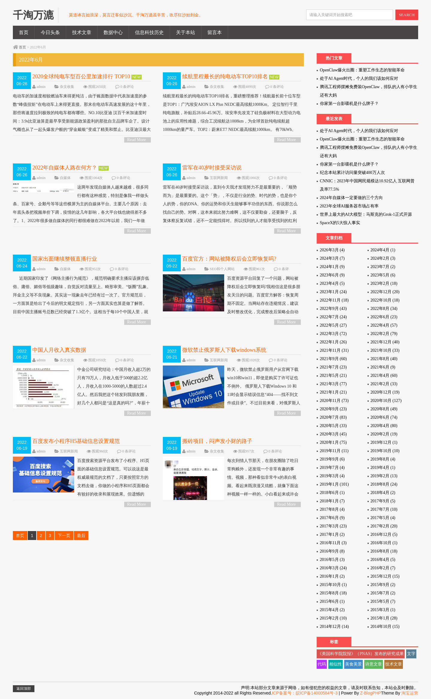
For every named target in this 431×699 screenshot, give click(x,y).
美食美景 (353, 664)
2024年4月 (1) (383, 250)
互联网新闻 (219, 178)
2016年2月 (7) (383, 568)
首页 (23, 32)
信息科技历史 (149, 32)
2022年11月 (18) (334, 300)
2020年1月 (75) (333, 442)
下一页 (64, 535)
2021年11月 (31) (334, 350)
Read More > (136, 140)
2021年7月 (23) (333, 367)
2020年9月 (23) (333, 409)
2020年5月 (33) (333, 425)
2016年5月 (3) (332, 559)
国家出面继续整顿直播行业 (64, 259)
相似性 (335, 664)
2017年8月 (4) (332, 509)
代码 (322, 664)
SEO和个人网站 (222, 269)
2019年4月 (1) (383, 467)
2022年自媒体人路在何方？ (64, 168)
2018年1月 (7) (332, 501)
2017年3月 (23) (333, 526)
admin (41, 87)
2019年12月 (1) (384, 442)
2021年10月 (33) (385, 350)
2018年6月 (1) (332, 492)
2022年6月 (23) (384, 317)
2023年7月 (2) (383, 266)
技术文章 (81, 32)
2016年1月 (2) (332, 576)
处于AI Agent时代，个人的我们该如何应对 (359, 78)
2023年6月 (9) (332, 275)
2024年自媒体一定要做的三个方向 (351, 197)
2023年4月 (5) (332, 283)
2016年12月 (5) (384, 534)
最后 (81, 535)
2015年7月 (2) (383, 593)
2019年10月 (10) (385, 451)
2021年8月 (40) (384, 359)
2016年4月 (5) (383, 559)
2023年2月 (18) (384, 283)
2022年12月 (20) (385, 292)
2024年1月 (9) (332, 266)
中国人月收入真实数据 (59, 350)
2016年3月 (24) (333, 568)
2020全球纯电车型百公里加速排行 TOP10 (81, 76)
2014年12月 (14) (334, 626)
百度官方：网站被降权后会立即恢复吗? (229, 259)
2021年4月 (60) (384, 375)
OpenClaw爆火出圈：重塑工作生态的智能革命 (362, 70)
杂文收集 (67, 87)
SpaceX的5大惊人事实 (340, 223)
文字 (411, 653)
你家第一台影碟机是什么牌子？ (349, 103)
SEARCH (407, 15)
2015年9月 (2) (383, 584)
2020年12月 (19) (385, 392)
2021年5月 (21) (333, 375)
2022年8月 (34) (384, 308)
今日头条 (50, 32)
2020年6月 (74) (384, 417)
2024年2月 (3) (383, 258)
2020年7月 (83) (333, 417)
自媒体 (65, 178)
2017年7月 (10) (384, 509)
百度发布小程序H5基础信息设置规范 (76, 441)
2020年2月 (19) (384, 434)
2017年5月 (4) (383, 518)
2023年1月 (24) (333, 292)
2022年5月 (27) (333, 325)
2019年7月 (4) (332, 467)
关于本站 (185, 32)
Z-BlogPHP (370, 693)
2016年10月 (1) (384, 543)
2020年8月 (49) (384, 409)
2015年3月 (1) (383, 610)
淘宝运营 (409, 693)
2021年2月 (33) (384, 384)
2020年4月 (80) (384, 425)
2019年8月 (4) (383, 459)
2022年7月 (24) (333, 317)
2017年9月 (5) (383, 501)
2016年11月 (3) (333, 543)
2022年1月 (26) (333, 342)
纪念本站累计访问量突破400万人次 (352, 172)
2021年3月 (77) (333, 384)
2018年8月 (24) (384, 484)
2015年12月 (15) (385, 576)
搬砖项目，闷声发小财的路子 (217, 441)
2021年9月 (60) (333, 359)
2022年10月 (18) (385, 300)
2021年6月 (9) (383, 367)
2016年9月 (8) (332, 551)
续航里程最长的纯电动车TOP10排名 (225, 76)
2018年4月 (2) (383, 492)
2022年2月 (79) (384, 333)
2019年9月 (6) (332, 459)
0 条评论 (127, 87)
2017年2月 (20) (384, 526)
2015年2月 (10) (333, 618)
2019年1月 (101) (334, 484)
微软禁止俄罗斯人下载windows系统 (224, 350)
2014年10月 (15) (385, 626)
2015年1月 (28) (384, 618)
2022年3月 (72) (333, 333)
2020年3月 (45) (333, 434)
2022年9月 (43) (333, 308)
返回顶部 (23, 688)
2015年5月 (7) (383, 601)
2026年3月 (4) (332, 250)
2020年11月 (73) (334, 400)
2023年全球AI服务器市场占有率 (349, 206)
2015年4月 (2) (332, 610)
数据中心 (113, 32)
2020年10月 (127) (386, 400)
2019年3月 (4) (332, 476)
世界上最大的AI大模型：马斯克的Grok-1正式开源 (366, 214)
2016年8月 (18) (384, 551)
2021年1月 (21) (333, 392)
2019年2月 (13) (384, 476)
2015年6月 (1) (332, 601)
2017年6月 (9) (332, 518)
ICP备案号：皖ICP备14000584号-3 (304, 693)
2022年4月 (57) (384, 325)
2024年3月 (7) (332, 258)
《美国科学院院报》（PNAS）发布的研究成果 (361, 653)
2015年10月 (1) (333, 584)
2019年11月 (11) (334, 451)
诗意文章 (373, 664)
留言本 (214, 32)
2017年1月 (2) (332, 534)
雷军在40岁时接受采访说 (212, 168)
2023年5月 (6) (383, 275)
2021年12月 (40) (385, 342)
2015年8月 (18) (333, 593)
